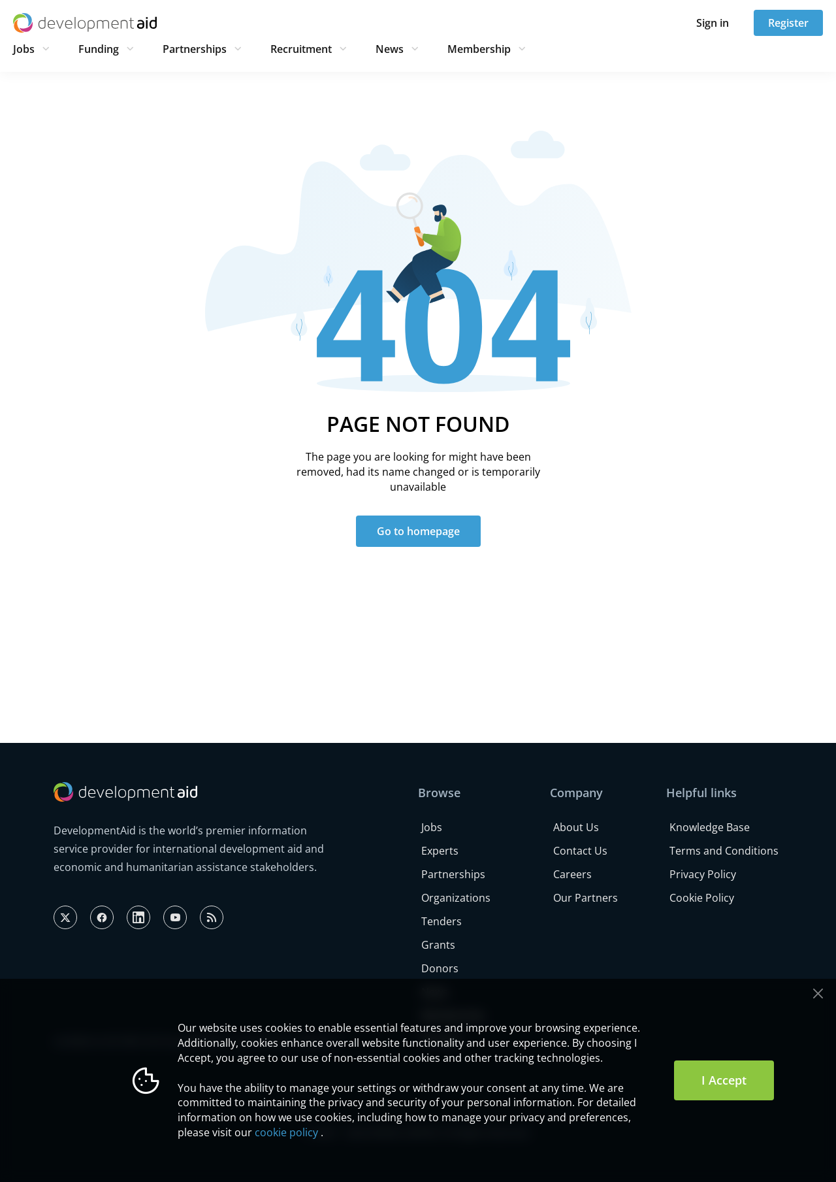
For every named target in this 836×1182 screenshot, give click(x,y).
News (390, 49)
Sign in (712, 23)
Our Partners (585, 898)
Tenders (441, 921)
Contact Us (580, 851)
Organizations (455, 898)
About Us (576, 827)
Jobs (24, 49)
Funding (98, 49)
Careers (572, 874)
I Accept (724, 1080)
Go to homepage (418, 531)
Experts (439, 851)
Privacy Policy (702, 874)
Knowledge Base (709, 827)
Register (788, 23)
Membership (479, 49)
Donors (439, 968)
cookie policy (286, 1132)
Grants (438, 945)
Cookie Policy (701, 898)
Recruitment (301, 49)
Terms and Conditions (724, 851)
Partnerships (195, 49)
